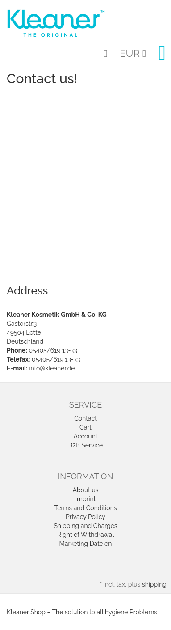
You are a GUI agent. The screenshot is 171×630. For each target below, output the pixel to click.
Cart (85, 427)
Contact (85, 418)
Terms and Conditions (85, 507)
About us (85, 490)
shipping (154, 584)
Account (86, 436)
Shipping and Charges (85, 525)
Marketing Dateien (85, 543)
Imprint (85, 498)
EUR (133, 53)
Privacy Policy (85, 516)
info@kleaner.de (52, 368)
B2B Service (85, 445)
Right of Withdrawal (85, 534)
